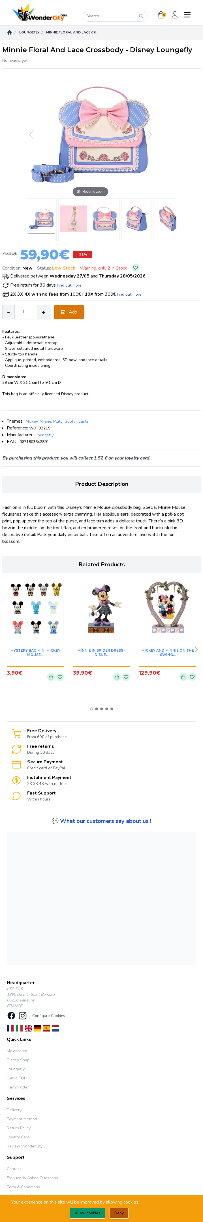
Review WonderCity (24, 1146)
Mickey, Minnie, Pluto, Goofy (50, 421)
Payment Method (22, 1119)
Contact (14, 1169)
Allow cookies (87, 1213)
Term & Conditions (23, 1187)
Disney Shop (18, 1060)
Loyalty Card (18, 1137)
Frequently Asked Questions (32, 1178)
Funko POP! (17, 1078)
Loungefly (29, 32)
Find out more (69, 285)
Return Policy (19, 1128)
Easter (84, 421)
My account (17, 1051)
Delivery (14, 1110)
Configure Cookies (48, 1015)
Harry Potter (18, 1087)
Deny (119, 1213)
